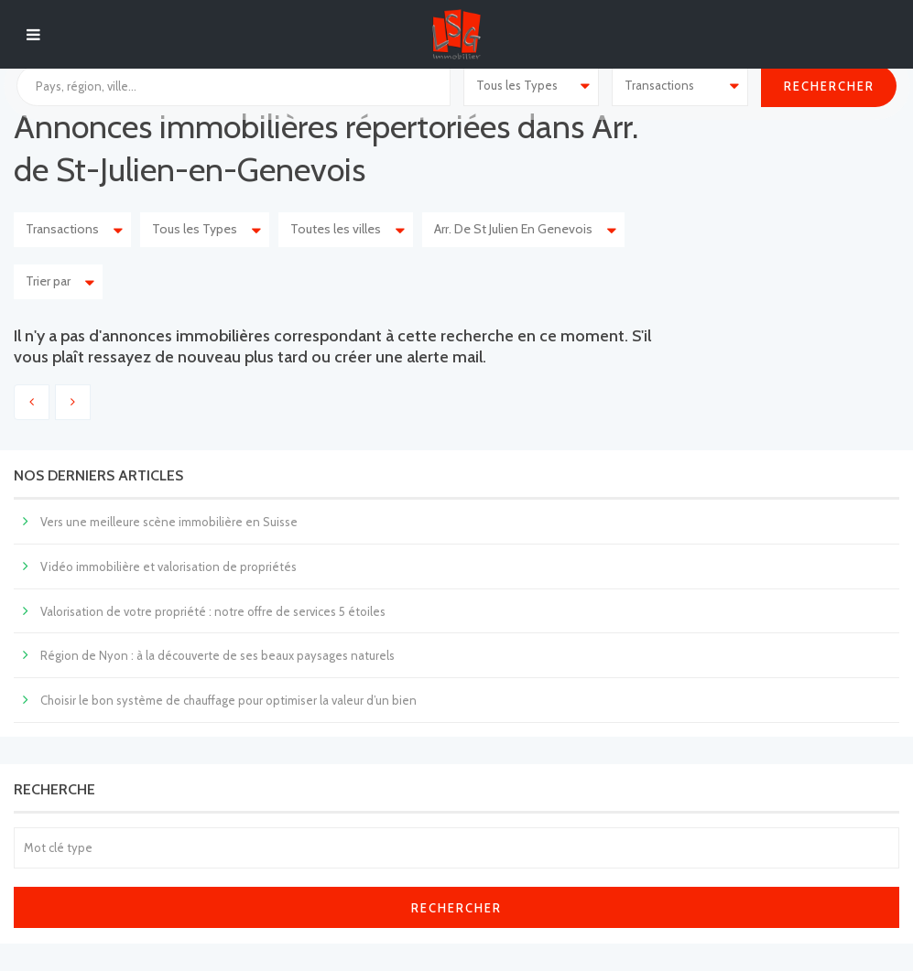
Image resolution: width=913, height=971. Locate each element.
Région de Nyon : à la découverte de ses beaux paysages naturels (217, 655)
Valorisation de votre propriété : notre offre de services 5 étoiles (213, 611)
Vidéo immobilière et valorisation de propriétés (168, 566)
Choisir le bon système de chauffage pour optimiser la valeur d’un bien (228, 700)
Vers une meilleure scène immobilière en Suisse (169, 521)
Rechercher (456, 908)
